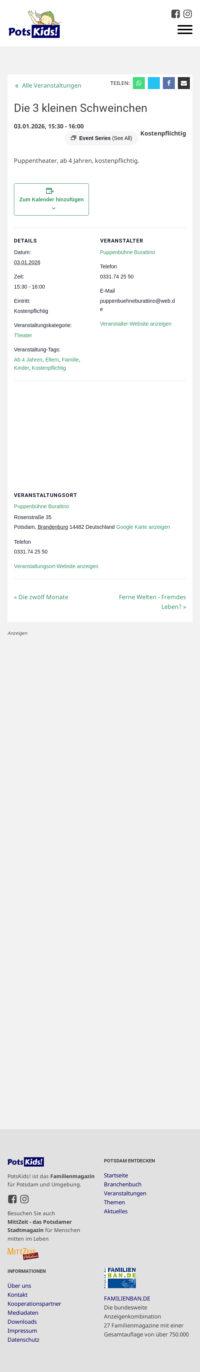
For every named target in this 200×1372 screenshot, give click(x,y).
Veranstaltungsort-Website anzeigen (56, 566)
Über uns (19, 1285)
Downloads (22, 1321)
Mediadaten (23, 1312)
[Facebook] (169, 83)
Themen (114, 1202)
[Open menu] (184, 29)
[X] (154, 83)
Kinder (21, 368)
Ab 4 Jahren (28, 360)
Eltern (52, 360)
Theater (23, 335)
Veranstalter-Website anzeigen (135, 324)
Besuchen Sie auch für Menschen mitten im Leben (44, 1226)
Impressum (22, 1330)
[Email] (184, 83)
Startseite (116, 1175)
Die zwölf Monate (41, 597)
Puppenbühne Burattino (127, 252)
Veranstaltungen (125, 1193)
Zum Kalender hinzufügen (51, 199)
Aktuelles (116, 1211)
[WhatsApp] (139, 83)
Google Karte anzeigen (143, 527)
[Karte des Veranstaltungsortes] (100, 435)
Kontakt (17, 1294)
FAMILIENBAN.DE (127, 1298)
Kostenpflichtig (49, 368)
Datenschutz (23, 1339)
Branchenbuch (122, 1184)
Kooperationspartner (34, 1303)
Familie (70, 360)
